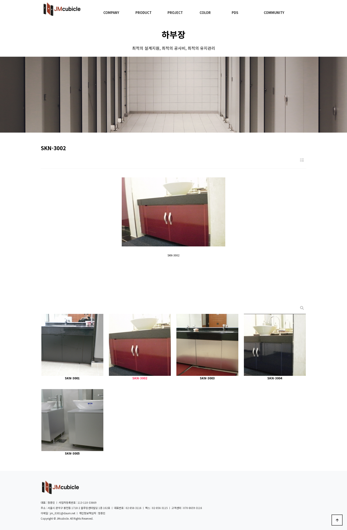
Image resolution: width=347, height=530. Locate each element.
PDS (235, 12)
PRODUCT (143, 12)
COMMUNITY (274, 12)
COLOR (205, 12)
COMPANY (111, 12)
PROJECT (175, 12)
